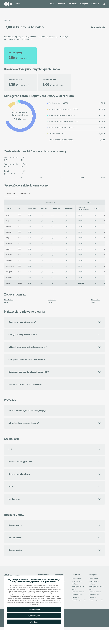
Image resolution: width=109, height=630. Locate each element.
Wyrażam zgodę (34, 610)
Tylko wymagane (34, 616)
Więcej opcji (34, 622)
